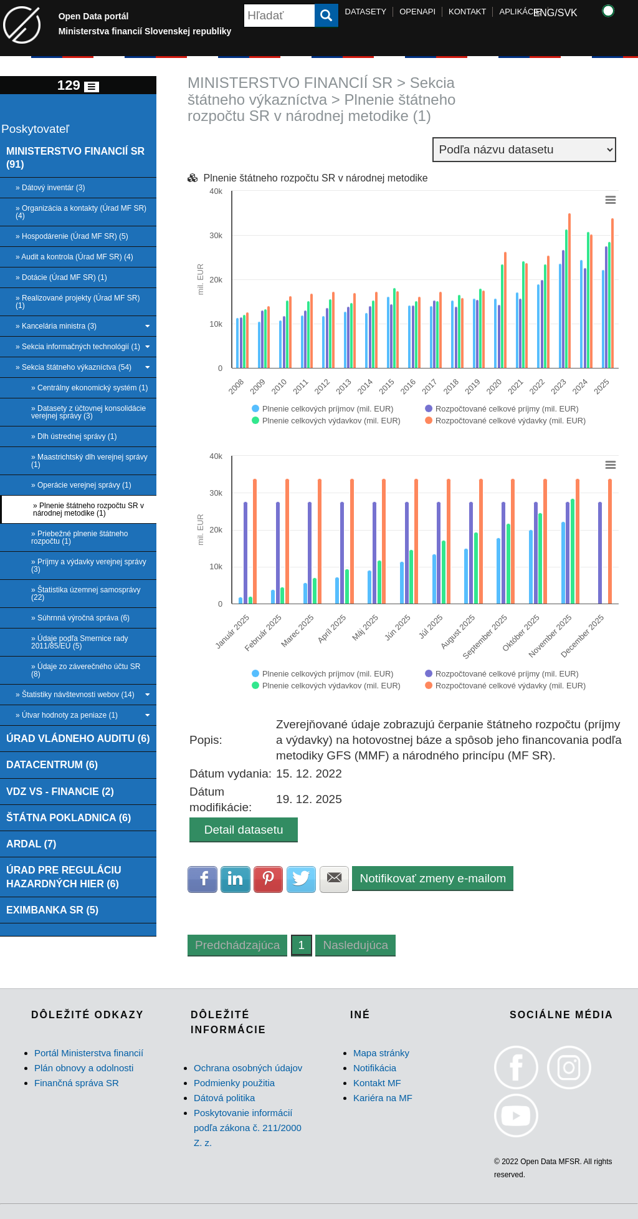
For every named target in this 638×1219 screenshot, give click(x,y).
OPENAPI (417, 11)
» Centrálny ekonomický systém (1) (89, 387)
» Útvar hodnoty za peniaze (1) (83, 715)
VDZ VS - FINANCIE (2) (60, 791)
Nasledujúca (355, 945)
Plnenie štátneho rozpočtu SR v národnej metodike (316, 178)
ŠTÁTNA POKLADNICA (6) (68, 817)
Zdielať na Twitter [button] (302, 879)
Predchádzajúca (237, 945)
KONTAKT (467, 11)
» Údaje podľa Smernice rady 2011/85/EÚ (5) (79, 642)
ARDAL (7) (31, 843)
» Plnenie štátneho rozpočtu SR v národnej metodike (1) (88, 509)
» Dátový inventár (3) (50, 187)
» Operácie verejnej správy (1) (81, 485)
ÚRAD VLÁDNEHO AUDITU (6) (78, 738)
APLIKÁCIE (520, 11)
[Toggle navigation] (91, 87)
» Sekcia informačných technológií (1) (83, 346)
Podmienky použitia (234, 1082)
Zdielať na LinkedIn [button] (235, 879)
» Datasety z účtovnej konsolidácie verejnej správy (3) (88, 412)
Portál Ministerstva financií (88, 1053)
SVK (568, 12)
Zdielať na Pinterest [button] (268, 879)
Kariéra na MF (382, 1097)
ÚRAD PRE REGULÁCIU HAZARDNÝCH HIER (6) (63, 876)
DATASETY (366, 11)
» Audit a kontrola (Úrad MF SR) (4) (74, 257)
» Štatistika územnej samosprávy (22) (85, 593)
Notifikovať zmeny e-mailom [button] (432, 878)
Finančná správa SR (76, 1082)
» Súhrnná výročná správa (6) (80, 618)
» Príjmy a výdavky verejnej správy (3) (88, 565)
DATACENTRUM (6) (52, 764)
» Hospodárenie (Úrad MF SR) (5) (72, 236)
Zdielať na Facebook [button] (202, 879)
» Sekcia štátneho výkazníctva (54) (83, 367)
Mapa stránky (381, 1053)
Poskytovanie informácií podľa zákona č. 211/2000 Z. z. (248, 1127)
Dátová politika (224, 1097)
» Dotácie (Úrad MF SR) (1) (61, 277)
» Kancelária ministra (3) (83, 326)
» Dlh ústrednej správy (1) (74, 436)
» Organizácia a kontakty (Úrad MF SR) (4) (81, 212)
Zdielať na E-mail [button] (335, 879)
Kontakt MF (377, 1082)
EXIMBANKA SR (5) (52, 909)
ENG (544, 12)
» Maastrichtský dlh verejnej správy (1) (89, 461)
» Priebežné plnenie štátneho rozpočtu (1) (79, 537)
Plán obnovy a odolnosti (83, 1067)
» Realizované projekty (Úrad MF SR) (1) (78, 302)
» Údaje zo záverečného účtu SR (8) (85, 670)
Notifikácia (374, 1067)
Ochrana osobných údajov (248, 1067)
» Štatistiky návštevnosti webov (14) (83, 694)
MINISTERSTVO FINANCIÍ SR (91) (75, 157)
